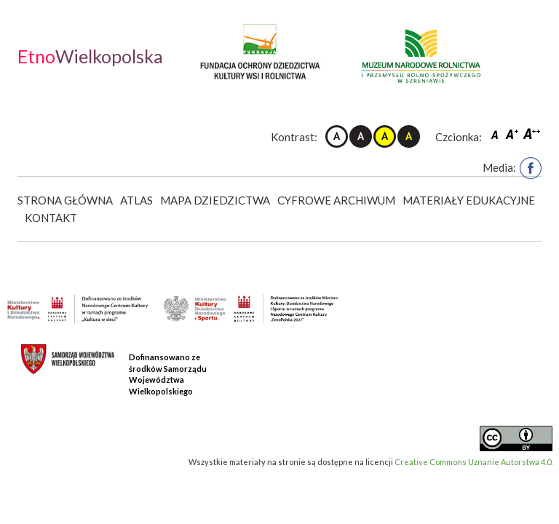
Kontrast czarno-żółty (409, 136)
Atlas (136, 200)
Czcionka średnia (513, 133)
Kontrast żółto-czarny (385, 136)
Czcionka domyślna (496, 133)
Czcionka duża (532, 133)
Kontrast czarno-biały (361, 136)
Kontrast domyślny (337, 136)
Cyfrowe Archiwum (336, 200)
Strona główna (65, 200)
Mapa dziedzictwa (215, 200)
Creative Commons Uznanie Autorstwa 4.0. (473, 462)
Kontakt (51, 217)
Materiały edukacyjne (469, 200)
